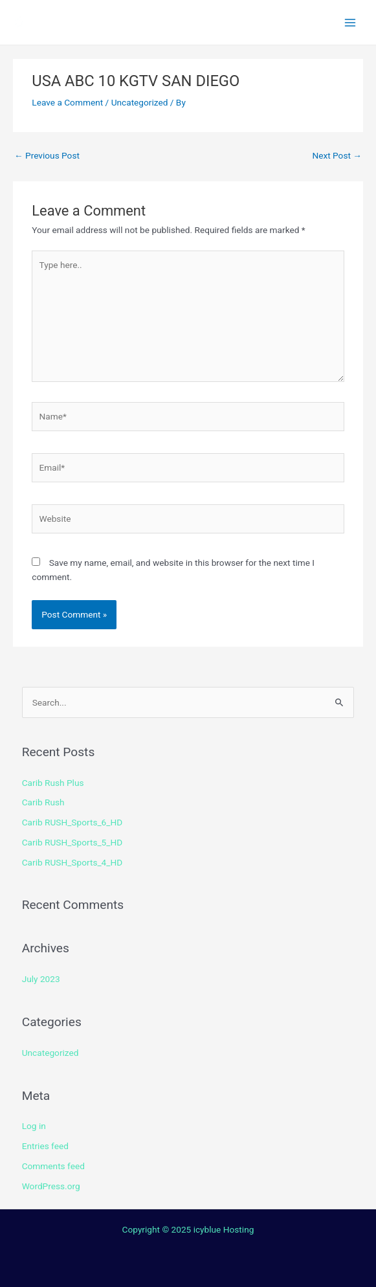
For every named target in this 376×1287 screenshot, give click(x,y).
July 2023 (41, 979)
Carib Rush (43, 802)
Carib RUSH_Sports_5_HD (72, 842)
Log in (34, 1126)
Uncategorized (139, 102)
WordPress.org (51, 1186)
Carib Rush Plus (53, 783)
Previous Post (47, 155)
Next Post (337, 155)
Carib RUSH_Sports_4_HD (72, 862)
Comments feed (53, 1166)
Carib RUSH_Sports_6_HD (72, 822)
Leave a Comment (67, 102)
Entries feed (45, 1146)
